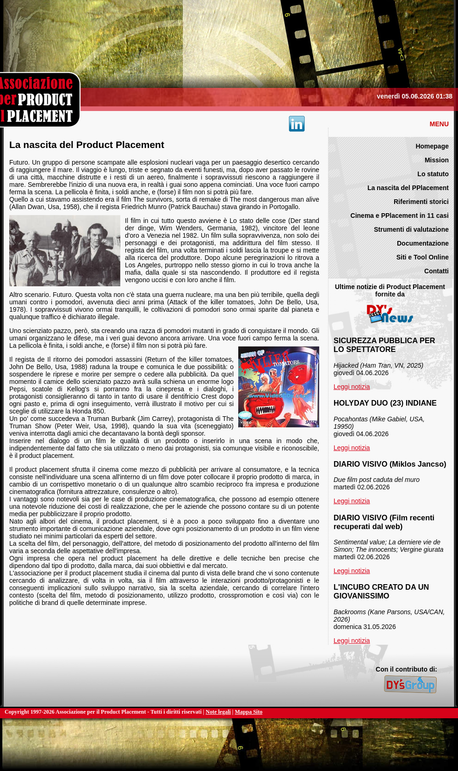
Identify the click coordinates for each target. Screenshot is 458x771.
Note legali (218, 712)
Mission (437, 160)
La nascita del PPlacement (408, 187)
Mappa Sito (249, 712)
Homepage (432, 146)
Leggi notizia (352, 386)
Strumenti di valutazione (411, 229)
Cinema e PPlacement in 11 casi (400, 215)
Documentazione (423, 243)
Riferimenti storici (421, 201)
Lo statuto (433, 174)
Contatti (436, 271)
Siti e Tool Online (422, 257)
